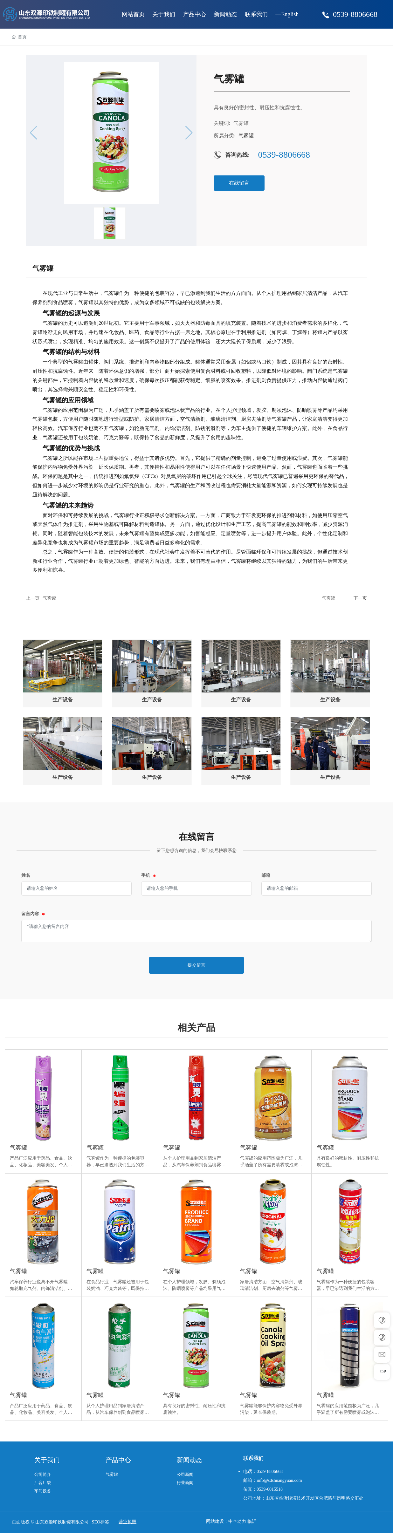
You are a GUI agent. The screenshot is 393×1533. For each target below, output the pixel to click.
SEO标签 (100, 1522)
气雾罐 (49, 598)
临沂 (251, 1521)
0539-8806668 (355, 14)
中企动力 (237, 1521)
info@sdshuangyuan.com (279, 1480)
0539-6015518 (270, 1489)
